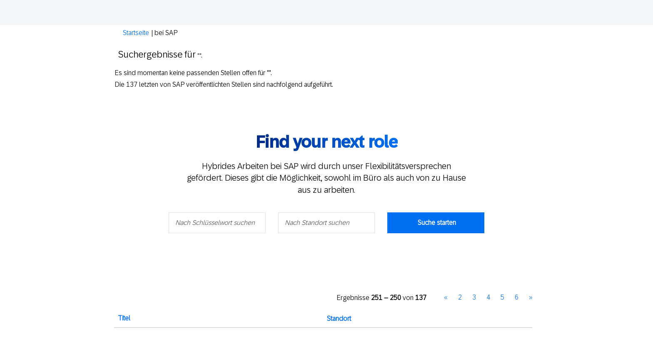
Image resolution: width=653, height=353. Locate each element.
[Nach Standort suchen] (326, 222)
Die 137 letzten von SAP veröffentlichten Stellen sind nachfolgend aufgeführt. (224, 84)
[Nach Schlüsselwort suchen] (217, 222)
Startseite (136, 32)
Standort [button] (339, 318)
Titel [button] (124, 318)
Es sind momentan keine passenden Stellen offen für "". (193, 72)
